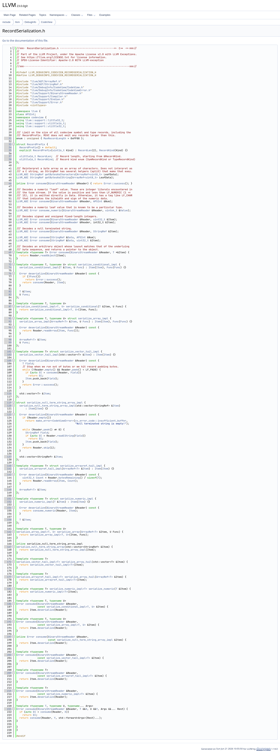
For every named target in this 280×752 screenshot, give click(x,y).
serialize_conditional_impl (97, 264)
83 (8, 294)
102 (8, 351)
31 (8, 138)
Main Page (10, 14)
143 (8, 474)
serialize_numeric (101, 588)
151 (8, 498)
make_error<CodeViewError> (55, 420)
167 (8, 546)
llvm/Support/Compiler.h (48, 96)
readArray (50, 330)
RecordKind (106, 150)
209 (8, 673)
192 (8, 621)
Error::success (114, 183)
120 (8, 405)
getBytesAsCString (58, 177)
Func (80, 267)
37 (8, 156)
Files (91, 14)
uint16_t (58, 150)
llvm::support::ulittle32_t (45, 126)
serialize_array (68, 531)
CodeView (46, 22)
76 (8, 273)
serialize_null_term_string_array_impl (55, 402)
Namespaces (58, 14)
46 (8, 183)
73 (8, 264)
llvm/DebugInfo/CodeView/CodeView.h (57, 87)
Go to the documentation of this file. (25, 40)
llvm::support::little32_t (44, 120)
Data (71, 237)
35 (8, 150)
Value (124, 210)
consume (41, 183)
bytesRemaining (69, 477)
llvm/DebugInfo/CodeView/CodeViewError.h (60, 90)
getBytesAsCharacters (60, 174)
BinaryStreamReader (61, 183)
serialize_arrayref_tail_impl (81, 465)
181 (8, 588)
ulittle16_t (27, 156)
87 (8, 306)
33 (8, 144)
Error (31, 183)
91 (8, 318)
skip (46, 447)
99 (8, 342)
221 (8, 709)
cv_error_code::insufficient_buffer (100, 420)
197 (8, 636)
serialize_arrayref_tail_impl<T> (39, 576)
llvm (17, 22)
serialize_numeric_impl (76, 498)
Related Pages (27, 14)
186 (8, 603)
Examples (104, 14)
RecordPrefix (36, 144)
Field (29, 363)
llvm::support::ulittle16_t (45, 123)
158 (8, 519)
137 (8, 456)
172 (8, 561)
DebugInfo (30, 22)
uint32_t (99, 219)
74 (8, 267)
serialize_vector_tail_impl (79, 351)
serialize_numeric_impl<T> (68, 588)
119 (8, 402)
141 (8, 468)
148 (8, 489)
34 (8, 147)
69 (8, 252)
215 (8, 690)
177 (8, 576)
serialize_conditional (82, 306)
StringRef (36, 174)
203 (8, 654)
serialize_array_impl (93, 318)
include (6, 22)
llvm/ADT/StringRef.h (46, 84)
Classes (77, 14)
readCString (65, 435)
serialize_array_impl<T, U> (36, 531)
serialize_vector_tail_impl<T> (38, 561)
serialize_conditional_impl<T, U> (40, 306)
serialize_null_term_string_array (40, 546)
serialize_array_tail (77, 561)
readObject (48, 255)
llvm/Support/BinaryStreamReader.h (56, 93)
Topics (42, 14)
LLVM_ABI (22, 174)
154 (8, 507)
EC (40, 372)
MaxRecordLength (54, 138)
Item (68, 267)
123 (8, 414)
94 (8, 327)
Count (39, 477)
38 (8, 159)
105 (8, 360)
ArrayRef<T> (59, 321)
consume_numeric (50, 210)
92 (8, 321)
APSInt (30, 114)
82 (8, 291)
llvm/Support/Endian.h (47, 99)
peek (75, 369)
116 (8, 393)
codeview (37, 117)
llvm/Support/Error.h (46, 102)
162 (8, 531)
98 (8, 339)
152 (8, 501)
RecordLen (85, 150)
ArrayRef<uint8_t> (89, 174)
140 (8, 465)
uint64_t (111, 210)
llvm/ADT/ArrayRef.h (45, 81)
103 (8, 354)
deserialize (36, 273)
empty (48, 369)
